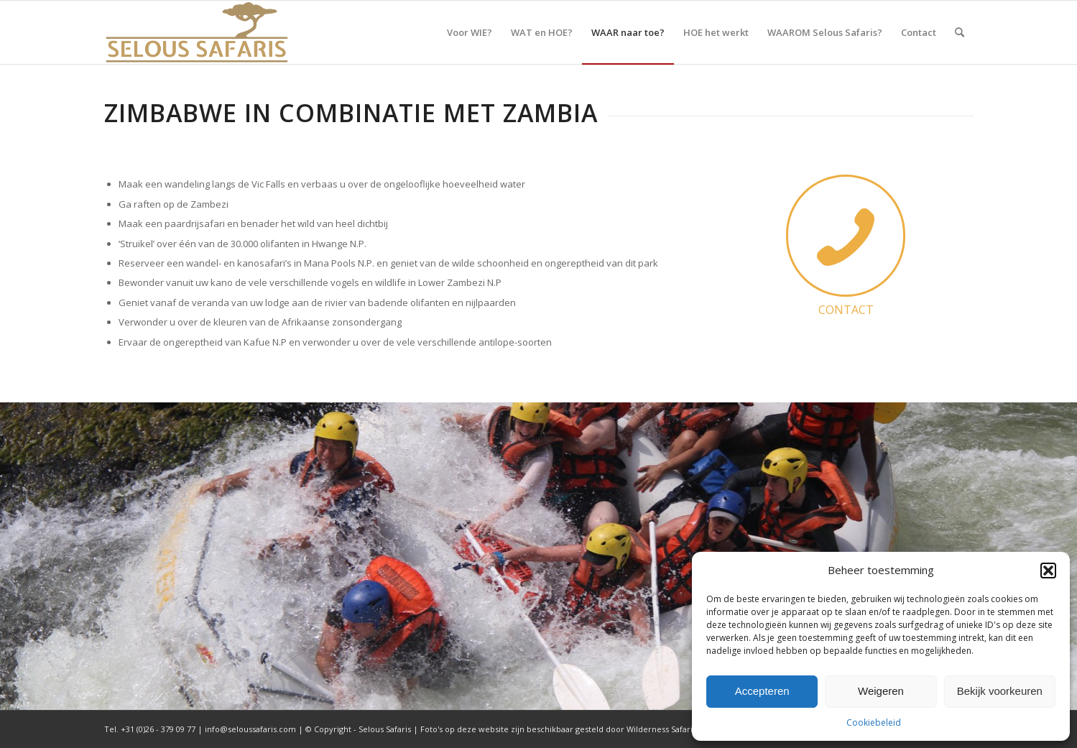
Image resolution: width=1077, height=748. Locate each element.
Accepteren (762, 691)
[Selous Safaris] (197, 32)
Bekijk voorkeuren (1000, 691)
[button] (1048, 570)
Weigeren (881, 691)
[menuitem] (469, 32)
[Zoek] (960, 32)
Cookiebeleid (873, 722)
